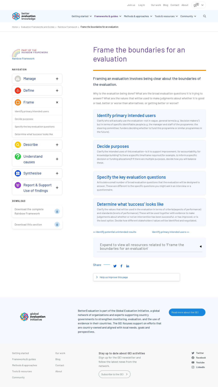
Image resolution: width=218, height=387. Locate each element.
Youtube (200, 362)
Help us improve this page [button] (113, 277)
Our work (156, 4)
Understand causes (33, 159)
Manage (29, 78)
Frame (28, 102)
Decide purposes (113, 146)
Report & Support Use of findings (37, 188)
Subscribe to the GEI (112, 374)
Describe (30, 144)
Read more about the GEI (184, 312)
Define (28, 90)
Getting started (20, 353)
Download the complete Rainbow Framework (29, 211)
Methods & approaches (24, 365)
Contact (175, 4)
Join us (131, 4)
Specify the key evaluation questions (131, 177)
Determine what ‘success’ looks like (130, 204)
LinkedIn (200, 367)
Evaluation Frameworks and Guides (37, 27)
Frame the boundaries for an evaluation (99, 27)
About (185, 4)
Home (15, 27)
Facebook (201, 357)
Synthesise (32, 173)
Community (18, 377)
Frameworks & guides (24, 359)
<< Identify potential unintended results (114, 231)
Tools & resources (22, 371)
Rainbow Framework (67, 27)
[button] (204, 16)
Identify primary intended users (126, 115)
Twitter (200, 353)
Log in (141, 4)
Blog (165, 4)
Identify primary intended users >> (170, 231)
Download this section (28, 224)
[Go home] (26, 16)
